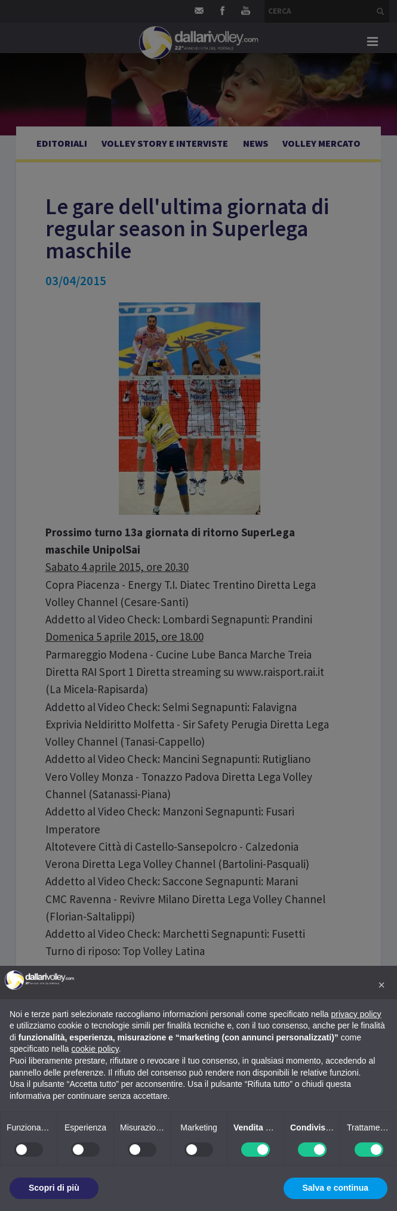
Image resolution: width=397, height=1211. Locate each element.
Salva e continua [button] (335, 1188)
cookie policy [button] (95, 1049)
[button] (381, 984)
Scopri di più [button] (54, 1188)
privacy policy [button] (356, 1014)
